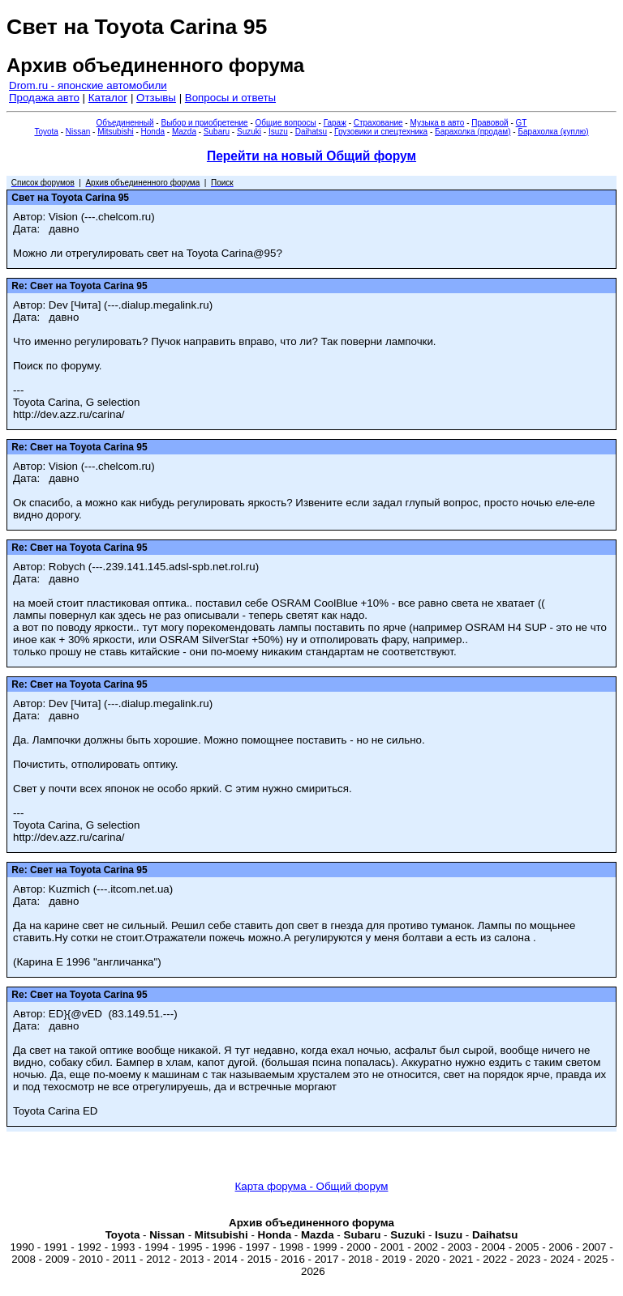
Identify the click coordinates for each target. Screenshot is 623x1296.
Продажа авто (44, 98)
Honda (153, 131)
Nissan (78, 131)
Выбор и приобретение (204, 122)
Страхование (378, 122)
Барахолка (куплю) (553, 131)
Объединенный (125, 122)
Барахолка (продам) (473, 131)
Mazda (184, 131)
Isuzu (278, 131)
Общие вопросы (286, 122)
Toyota (46, 131)
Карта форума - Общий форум (312, 1186)
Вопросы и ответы (230, 98)
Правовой (489, 122)
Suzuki (249, 131)
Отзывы (156, 98)
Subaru (217, 131)
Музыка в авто (437, 122)
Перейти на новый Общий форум (311, 156)
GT (521, 122)
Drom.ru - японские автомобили (88, 85)
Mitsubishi (115, 131)
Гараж (335, 122)
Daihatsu (311, 131)
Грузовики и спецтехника (381, 131)
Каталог (107, 98)
